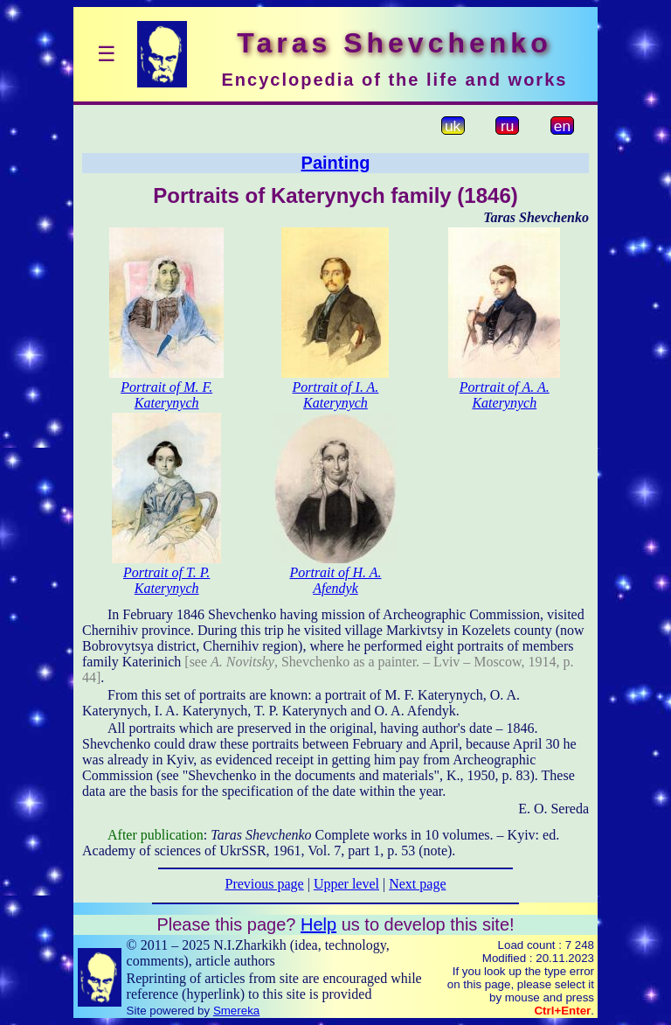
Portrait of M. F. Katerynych (166, 395)
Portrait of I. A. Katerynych (336, 395)
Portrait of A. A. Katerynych (505, 395)
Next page (417, 883)
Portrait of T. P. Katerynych (166, 580)
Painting (335, 162)
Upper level (346, 883)
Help (318, 924)
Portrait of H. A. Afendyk (335, 580)
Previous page (264, 883)
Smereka (236, 1010)
